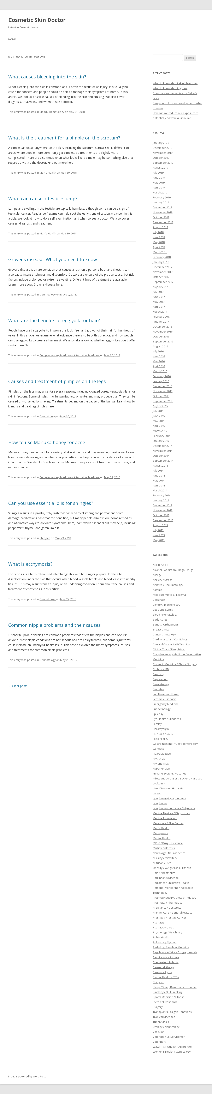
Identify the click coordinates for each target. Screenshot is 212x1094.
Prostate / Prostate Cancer (169, 917)
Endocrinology (162, 709)
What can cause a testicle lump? (42, 198)
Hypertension (161, 768)
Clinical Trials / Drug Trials (169, 649)
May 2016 (159, 361)
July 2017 (158, 292)
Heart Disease (162, 753)
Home (12, 39)
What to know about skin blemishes (175, 83)
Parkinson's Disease (166, 878)
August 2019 (160, 167)
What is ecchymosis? (30, 564)
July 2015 (158, 411)
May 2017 (159, 302)
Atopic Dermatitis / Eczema (169, 595)
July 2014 (158, 470)
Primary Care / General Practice (172, 912)
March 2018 (160, 252)
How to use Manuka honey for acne (46, 442)
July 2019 (158, 172)
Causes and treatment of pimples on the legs (57, 381)
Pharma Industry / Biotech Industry (174, 897)
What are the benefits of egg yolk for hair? (54, 320)
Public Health (161, 937)
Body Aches (160, 619)
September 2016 (163, 341)
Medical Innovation (165, 818)
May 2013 (159, 540)
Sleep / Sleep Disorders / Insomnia (174, 987)
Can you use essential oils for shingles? (50, 503)
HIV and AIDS (161, 763)
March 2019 (160, 192)
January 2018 (161, 262)
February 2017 (162, 316)
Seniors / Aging (162, 972)
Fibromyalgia (161, 729)
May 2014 (159, 480)
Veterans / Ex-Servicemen (169, 1037)
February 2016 (162, 376)
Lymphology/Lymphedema (169, 798)
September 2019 (163, 163)
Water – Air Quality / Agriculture (172, 1046)
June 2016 (159, 356)
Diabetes (158, 689)
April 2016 (159, 366)
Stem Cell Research (165, 1002)
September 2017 (163, 282)
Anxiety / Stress (162, 580)
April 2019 (159, 187)
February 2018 (162, 257)
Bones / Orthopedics (166, 624)
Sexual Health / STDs (166, 977)
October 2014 (161, 456)
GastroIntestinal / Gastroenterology (175, 744)
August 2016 (160, 346)
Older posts (18, 686)
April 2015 (159, 426)
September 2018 (163, 222)
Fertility (157, 724)
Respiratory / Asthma (166, 957)
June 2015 (159, 416)
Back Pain (159, 600)
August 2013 (160, 525)
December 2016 (162, 326)
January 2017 (161, 321)
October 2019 (161, 158)
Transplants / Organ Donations (172, 1012)
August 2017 (160, 287)
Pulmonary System (164, 942)
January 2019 (161, 202)
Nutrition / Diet (162, 863)
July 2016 (158, 351)
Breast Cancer (162, 629)
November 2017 (162, 272)
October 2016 (161, 336)
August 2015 (160, 406)
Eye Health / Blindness (167, 719)
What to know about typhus (170, 88)
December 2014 (162, 446)
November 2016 (162, 331)
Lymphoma (160, 803)
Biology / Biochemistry (166, 604)
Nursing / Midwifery (165, 858)
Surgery (158, 1007)
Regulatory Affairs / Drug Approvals (175, 952)
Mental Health (161, 838)
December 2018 (162, 207)
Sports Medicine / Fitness (168, 997)
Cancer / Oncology (164, 634)
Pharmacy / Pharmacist (167, 902)
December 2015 (162, 386)
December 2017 (162, 267)
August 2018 (160, 227)
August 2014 (160, 465)
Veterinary (159, 1042)
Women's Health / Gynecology (172, 1051)
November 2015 (162, 391)
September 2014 (163, 460)
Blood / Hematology (52, 112)
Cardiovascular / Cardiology (170, 639)
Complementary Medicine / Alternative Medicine (70, 355)
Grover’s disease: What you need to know (52, 259)
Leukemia (159, 783)
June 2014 (159, 475)
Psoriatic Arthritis (163, 927)
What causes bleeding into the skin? (47, 76)
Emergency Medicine (166, 704)
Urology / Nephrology (166, 1027)
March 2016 (160, 371)
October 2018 (161, 217)
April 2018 (159, 247)
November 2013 (162, 510)
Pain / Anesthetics (164, 873)
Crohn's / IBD (161, 669)
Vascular (158, 1032)
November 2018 (162, 212)
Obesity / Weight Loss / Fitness (172, 868)
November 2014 (162, 451)
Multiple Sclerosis (164, 848)
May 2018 (159, 242)
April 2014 (159, 485)
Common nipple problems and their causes (54, 625)
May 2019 (159, 182)
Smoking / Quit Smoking (167, 992)
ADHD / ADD (160, 565)
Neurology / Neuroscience (169, 853)
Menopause (160, 833)
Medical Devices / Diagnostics (171, 813)
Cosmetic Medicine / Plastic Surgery (175, 664)
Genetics (158, 749)
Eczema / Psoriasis (164, 699)
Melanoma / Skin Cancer (168, 823)
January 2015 (161, 441)
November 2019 (162, 153)
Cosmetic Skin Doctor (37, 20)
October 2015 (161, 396)
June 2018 (159, 237)
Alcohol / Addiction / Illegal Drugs (173, 570)
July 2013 (158, 530)
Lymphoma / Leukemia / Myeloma (174, 808)
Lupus (156, 793)
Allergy (157, 575)
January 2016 (161, 381)
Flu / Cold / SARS (163, 734)
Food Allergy (160, 739)
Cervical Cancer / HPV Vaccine (171, 644)
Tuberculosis (161, 1022)
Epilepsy (158, 714)
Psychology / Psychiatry (167, 932)
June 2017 (159, 297)
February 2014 (162, 495)
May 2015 (159, 421)
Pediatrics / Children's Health (171, 883)
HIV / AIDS (159, 758)
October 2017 (161, 277)
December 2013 (162, 505)
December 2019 (162, 148)
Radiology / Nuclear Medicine (171, 947)
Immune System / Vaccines (169, 773)
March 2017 (160, 311)
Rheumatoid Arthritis (165, 962)
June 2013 (159, 535)
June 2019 (159, 177)
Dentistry (158, 674)
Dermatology (48, 294)
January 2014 (161, 500)
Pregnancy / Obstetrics (167, 907)
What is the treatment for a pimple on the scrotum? (64, 137)
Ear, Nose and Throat (166, 694)
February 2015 (162, 436)
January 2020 (161, 143)
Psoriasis (158, 922)
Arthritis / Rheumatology (168, 585)
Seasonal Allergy (163, 967)
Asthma (157, 590)
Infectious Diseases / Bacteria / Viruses (177, 778)
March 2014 (160, 490)
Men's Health (48, 172)
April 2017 (159, 307)
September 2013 (163, 520)
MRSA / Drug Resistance (168, 843)
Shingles (45, 538)
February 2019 (162, 197)
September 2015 (163, 401)
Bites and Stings (163, 609)
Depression (160, 679)
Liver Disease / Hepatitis (168, 788)
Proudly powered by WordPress (27, 1076)
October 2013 (161, 515)
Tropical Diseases (164, 1017)
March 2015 (160, 431)
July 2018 (158, 232)
